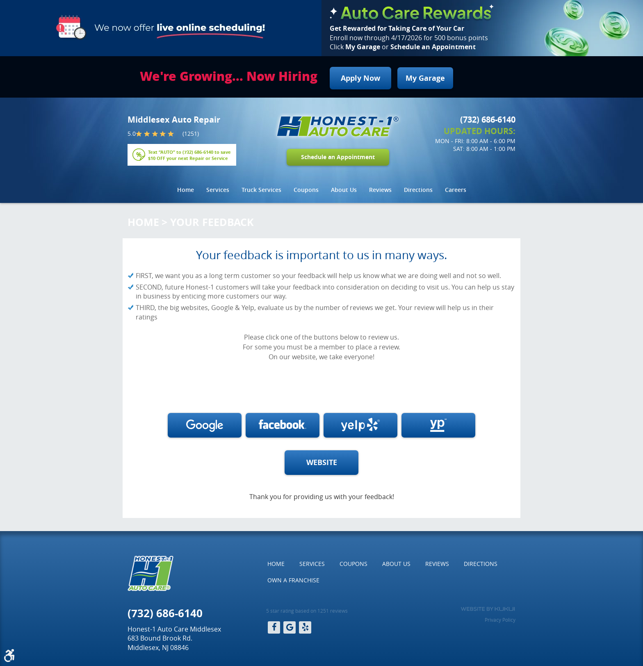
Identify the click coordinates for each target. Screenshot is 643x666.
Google (289, 627)
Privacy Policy (500, 619)
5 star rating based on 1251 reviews (307, 610)
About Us (344, 190)
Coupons (306, 190)
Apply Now (360, 78)
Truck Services (261, 190)
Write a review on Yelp (360, 425)
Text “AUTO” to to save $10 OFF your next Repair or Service (189, 155)
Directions (418, 190)
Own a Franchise (293, 580)
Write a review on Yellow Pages (438, 425)
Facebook (274, 627)
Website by (487, 609)
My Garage (425, 78)
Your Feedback (212, 222)
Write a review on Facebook (282, 425)
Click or (403, 46)
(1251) (190, 134)
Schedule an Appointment (338, 157)
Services (217, 190)
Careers (455, 190)
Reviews (380, 190)
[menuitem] (185, 190)
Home (185, 190)
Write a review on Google (205, 425)
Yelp (305, 627)
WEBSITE (321, 462)
